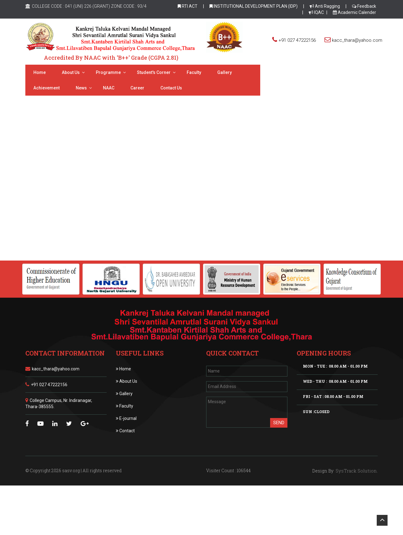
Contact (125, 430)
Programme (108, 72)
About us (71, 72)
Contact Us (44, 87)
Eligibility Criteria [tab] (87, 188)
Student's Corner (154, 72)
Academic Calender (354, 12)
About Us (126, 381)
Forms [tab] (125, 188)
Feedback (364, 6)
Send (278, 422)
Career (352, 72)
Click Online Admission (201, 223)
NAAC (323, 72)
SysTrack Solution (355, 471)
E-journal (126, 418)
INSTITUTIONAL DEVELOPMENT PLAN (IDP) (254, 6)
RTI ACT (187, 6)
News (295, 72)
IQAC (316, 12)
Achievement (261, 72)
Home (39, 72)
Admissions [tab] (43, 188)
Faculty (194, 72)
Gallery (224, 72)
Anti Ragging (325, 6)
